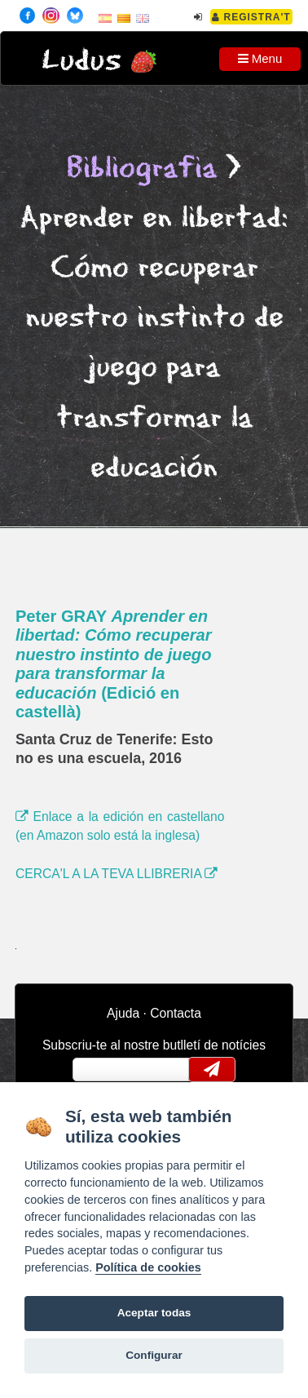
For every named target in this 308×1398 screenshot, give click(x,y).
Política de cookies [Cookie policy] (148, 1267)
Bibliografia (142, 168)
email (96, 1069)
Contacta (175, 1013)
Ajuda (123, 1013)
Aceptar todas (154, 1313)
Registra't (251, 17)
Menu (260, 58)
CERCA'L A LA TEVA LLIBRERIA (116, 874)
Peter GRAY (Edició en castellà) (113, 664)
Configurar (153, 1355)
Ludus (81, 61)
